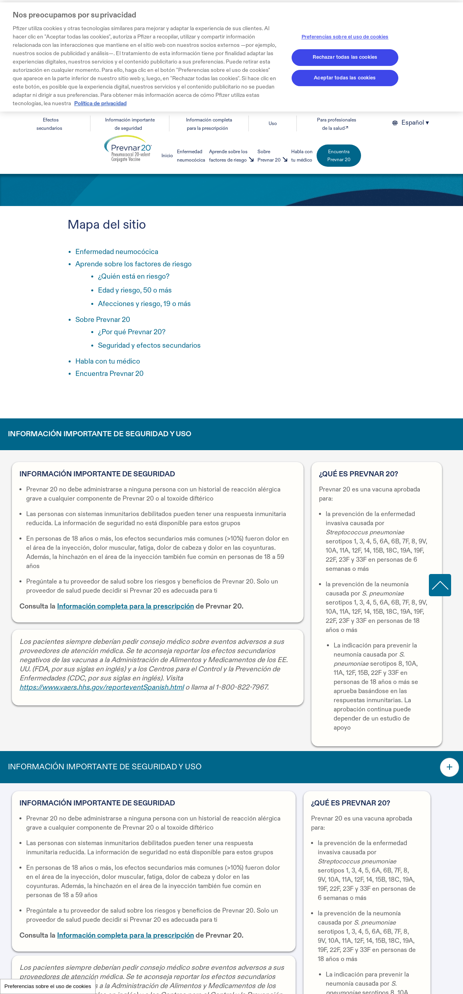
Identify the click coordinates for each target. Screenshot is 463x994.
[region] (231, 57)
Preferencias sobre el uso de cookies (47, 986)
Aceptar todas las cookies (345, 77)
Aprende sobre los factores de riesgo (133, 264)
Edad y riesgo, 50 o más (135, 290)
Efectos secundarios (49, 124)
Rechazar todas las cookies (345, 57)
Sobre (102, 319)
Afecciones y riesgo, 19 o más (144, 303)
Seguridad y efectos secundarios (149, 345)
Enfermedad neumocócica (116, 251)
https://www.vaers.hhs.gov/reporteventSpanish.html (101, 687)
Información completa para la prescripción (125, 606)
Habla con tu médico (107, 361)
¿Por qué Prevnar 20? (131, 332)
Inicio (167, 155)
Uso (273, 123)
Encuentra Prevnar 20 (338, 155)
